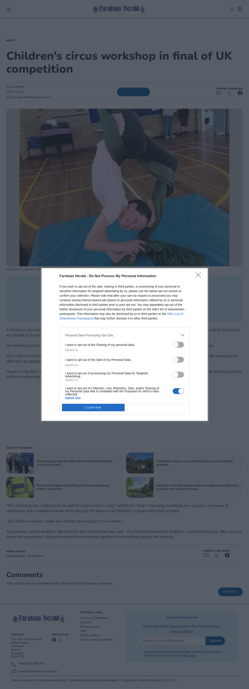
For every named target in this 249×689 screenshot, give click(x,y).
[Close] (199, 276)
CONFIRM (93, 407)
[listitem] (124, 335)
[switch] (178, 345)
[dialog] (124, 344)
